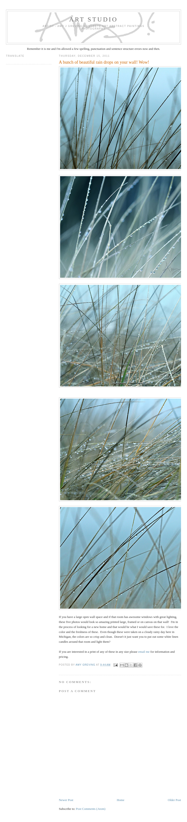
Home (120, 800)
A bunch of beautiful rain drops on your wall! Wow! (104, 62)
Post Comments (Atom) (90, 809)
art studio (93, 19)
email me (144, 651)
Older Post (174, 800)
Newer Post (66, 800)
